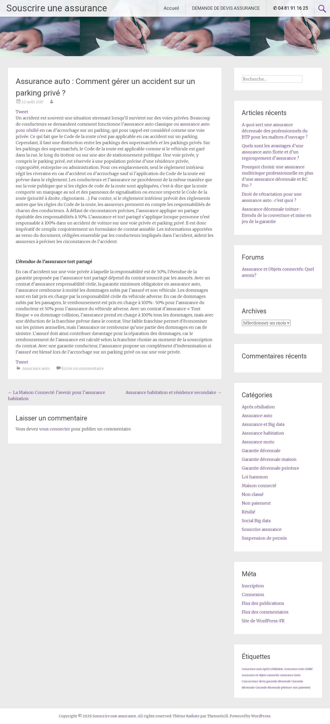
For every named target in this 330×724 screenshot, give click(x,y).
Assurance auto (36, 368)
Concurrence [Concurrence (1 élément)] (250, 681)
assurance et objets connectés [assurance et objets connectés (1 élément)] (260, 675)
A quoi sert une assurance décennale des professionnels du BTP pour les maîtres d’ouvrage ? (275, 131)
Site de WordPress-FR (263, 620)
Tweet (22, 111)
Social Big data (256, 520)
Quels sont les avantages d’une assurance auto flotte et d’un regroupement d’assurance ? (272, 152)
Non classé (252, 494)
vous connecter (54, 429)
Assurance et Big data (263, 424)
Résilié (248, 511)
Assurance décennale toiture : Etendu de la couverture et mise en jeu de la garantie (276, 215)
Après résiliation (258, 406)
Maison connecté (259, 485)
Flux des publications (263, 603)
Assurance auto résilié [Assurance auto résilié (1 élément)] (298, 669)
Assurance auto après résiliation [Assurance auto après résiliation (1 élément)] (262, 669)
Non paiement (256, 503)
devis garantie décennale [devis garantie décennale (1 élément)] (275, 681)
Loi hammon (255, 476)
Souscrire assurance (262, 529)
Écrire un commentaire (82, 368)
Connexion (253, 594)
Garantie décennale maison (269, 459)
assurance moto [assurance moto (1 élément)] (290, 675)
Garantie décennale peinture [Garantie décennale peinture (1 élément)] (273, 687)
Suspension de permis (264, 538)
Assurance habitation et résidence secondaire (173, 392)
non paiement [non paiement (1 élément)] (301, 687)
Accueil (171, 8)
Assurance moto (258, 441)
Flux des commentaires (265, 612)
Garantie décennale (261, 450)
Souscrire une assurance (56, 8)
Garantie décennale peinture (270, 468)
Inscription (253, 585)
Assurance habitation (263, 433)
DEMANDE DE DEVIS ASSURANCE (226, 8)
